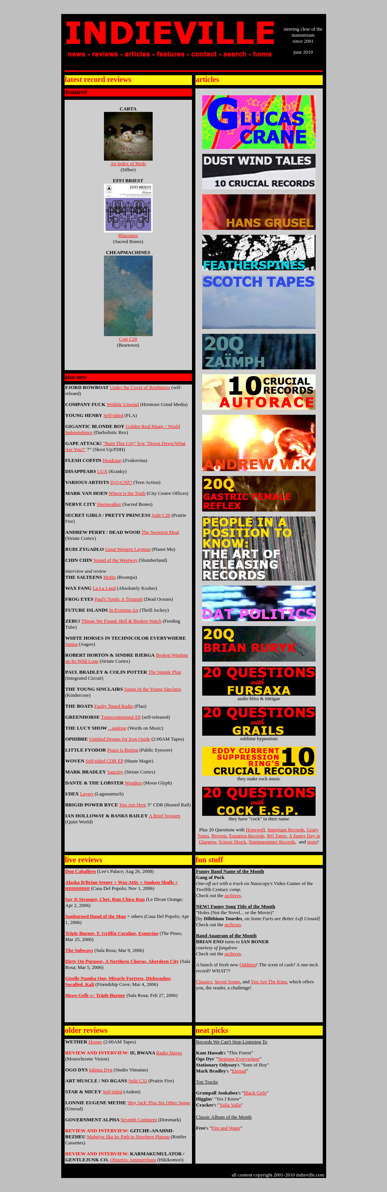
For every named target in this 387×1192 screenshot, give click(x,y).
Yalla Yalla (230, 1105)
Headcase (111, 460)
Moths (109, 577)
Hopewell (255, 829)
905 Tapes (277, 836)
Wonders (133, 783)
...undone (117, 728)
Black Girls (255, 1093)
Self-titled (113, 415)
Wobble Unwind (123, 404)
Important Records (286, 829)
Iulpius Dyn (100, 1070)
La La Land (104, 588)
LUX (102, 471)
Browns (218, 836)
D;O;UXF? (121, 482)
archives (232, 895)
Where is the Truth (127, 493)
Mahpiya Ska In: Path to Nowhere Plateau (128, 1136)
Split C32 (137, 1080)
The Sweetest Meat (160, 532)
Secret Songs (227, 981)
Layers (86, 794)
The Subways (79, 950)
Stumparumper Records (272, 842)
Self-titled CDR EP (104, 761)
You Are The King (269, 981)
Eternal (239, 1071)
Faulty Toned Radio (113, 706)
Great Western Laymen (127, 549)
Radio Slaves (169, 1053)
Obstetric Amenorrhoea (133, 1160)
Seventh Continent (139, 1119)
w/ (95, 995)
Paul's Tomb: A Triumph (119, 599)
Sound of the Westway (115, 560)
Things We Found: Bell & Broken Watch (121, 621)
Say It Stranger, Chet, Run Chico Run (105, 899)
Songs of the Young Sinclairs (152, 689)
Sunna (71, 644)
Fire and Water (226, 1128)
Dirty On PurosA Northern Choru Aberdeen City (122, 961)
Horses (95, 1042)
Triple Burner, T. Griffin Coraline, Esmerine (112, 933)
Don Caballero (80, 871)
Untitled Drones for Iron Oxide (119, 739)
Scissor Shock (232, 842)
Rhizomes (128, 233)
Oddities (248, 964)
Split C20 (161, 515)
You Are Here (132, 805)
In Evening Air (123, 610)
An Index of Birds (128, 161)
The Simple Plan (164, 672)
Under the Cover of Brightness (140, 387)
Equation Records (246, 836)
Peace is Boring (122, 750)
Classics (204, 981)
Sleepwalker (109, 504)
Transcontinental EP (121, 717)
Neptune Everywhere (239, 1059)
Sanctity (115, 772)
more (312, 842)
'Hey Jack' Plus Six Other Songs (158, 1102)
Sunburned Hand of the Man (95, 916)
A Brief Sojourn (164, 815)
